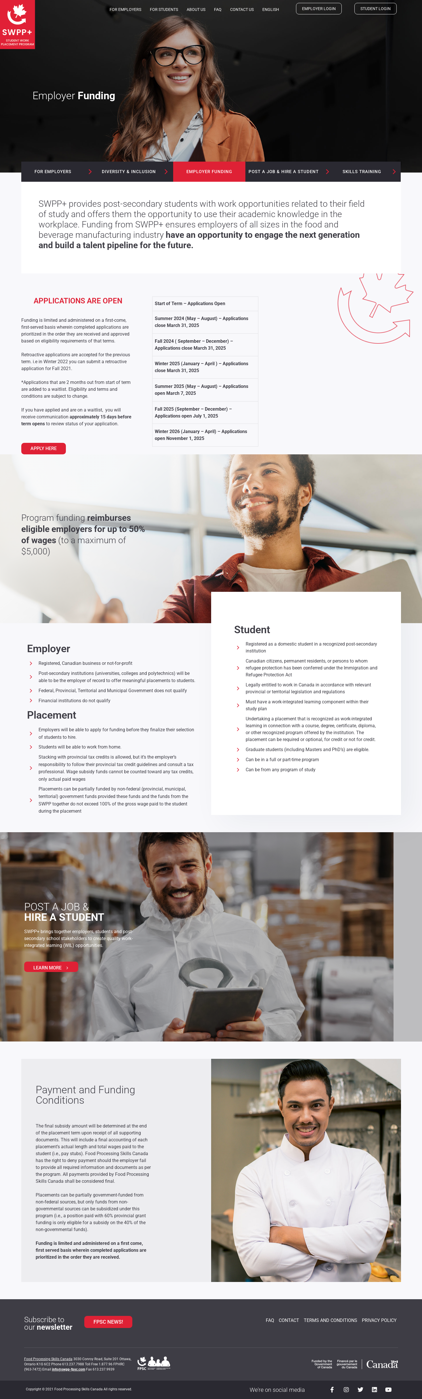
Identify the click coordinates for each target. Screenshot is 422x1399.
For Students (164, 9)
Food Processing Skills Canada (48, 1359)
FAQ (217, 9)
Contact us (242, 9)
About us (196, 9)
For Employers (125, 9)
